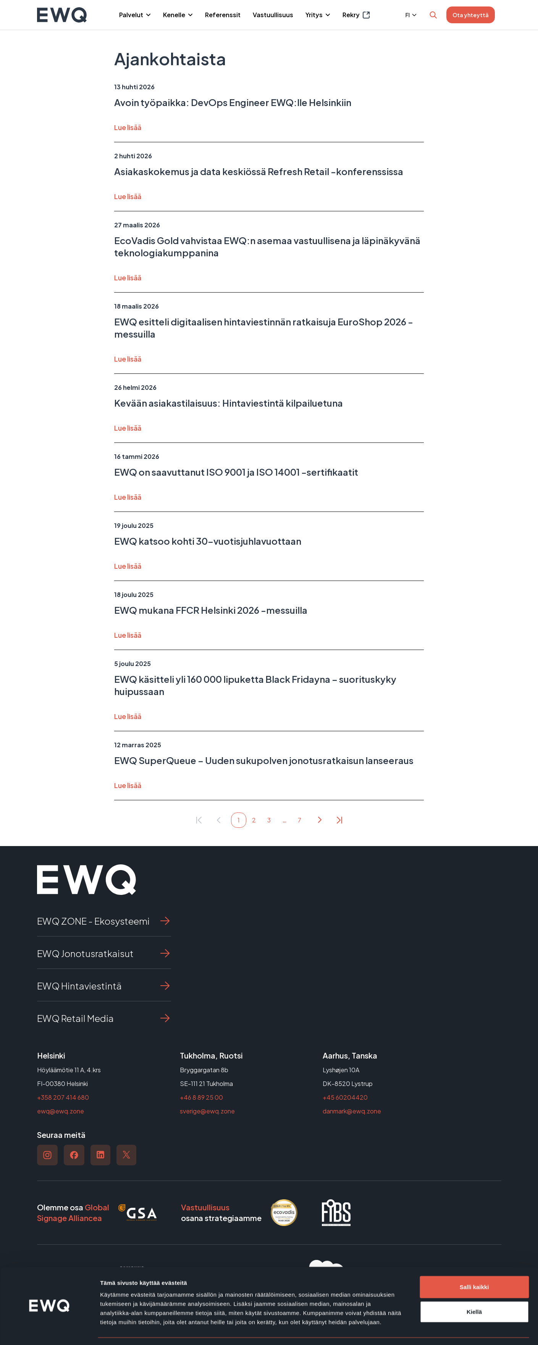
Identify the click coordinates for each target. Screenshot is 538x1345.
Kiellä (474, 1289)
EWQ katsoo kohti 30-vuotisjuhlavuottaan (207, 541)
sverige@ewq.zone (207, 1111)
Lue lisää (127, 127)
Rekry (356, 15)
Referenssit (223, 15)
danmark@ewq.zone (352, 1111)
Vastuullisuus (273, 15)
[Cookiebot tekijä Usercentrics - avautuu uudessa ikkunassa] (49, 1330)
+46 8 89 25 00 (201, 1097)
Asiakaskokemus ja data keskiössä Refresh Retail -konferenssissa (258, 171)
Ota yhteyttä (470, 14)
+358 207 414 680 (63, 1097)
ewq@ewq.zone (60, 1111)
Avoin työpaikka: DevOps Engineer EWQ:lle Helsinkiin (232, 102)
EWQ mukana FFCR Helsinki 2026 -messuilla (210, 610)
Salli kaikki (474, 1264)
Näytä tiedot (408, 1330)
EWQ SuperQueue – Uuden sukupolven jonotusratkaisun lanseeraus (264, 760)
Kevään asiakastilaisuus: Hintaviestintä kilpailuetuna (228, 403)
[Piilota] (147, 15)
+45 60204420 (345, 1097)
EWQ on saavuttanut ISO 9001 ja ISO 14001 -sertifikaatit (236, 472)
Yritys (314, 15)
